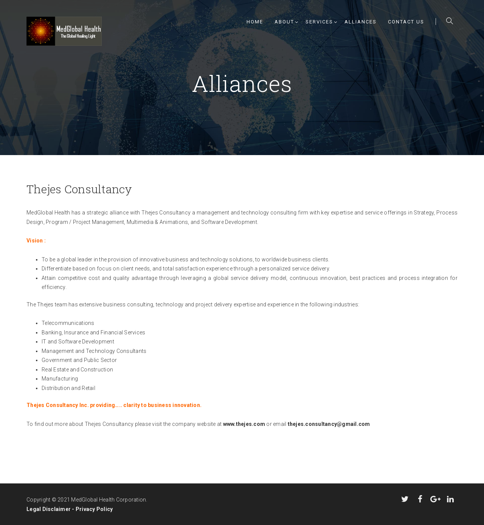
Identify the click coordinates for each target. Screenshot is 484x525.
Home (255, 22)
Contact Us (406, 22)
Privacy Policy (94, 509)
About (284, 22)
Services (319, 22)
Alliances (360, 22)
